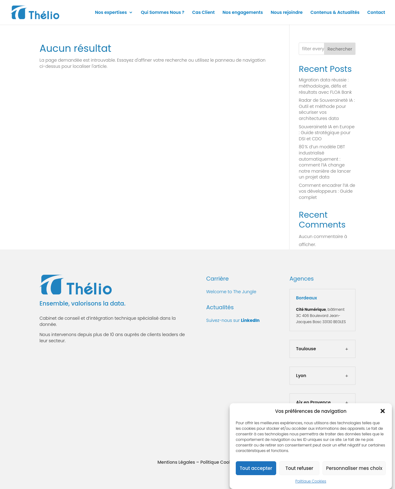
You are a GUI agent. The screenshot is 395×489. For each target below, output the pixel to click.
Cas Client (203, 12)
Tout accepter (256, 470)
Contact (376, 12)
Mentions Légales (176, 462)
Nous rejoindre (287, 12)
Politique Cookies (310, 484)
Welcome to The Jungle (231, 292)
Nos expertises (111, 12)
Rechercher (339, 49)
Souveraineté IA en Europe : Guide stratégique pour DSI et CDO (327, 133)
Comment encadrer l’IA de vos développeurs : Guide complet (327, 191)
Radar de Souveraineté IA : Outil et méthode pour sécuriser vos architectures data (327, 109)
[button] (383, 414)
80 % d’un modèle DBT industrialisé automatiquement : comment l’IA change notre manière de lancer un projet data (325, 162)
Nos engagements (242, 12)
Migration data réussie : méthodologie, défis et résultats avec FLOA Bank (325, 86)
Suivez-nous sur (233, 320)
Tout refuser (299, 470)
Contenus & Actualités (335, 12)
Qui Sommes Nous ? (162, 12)
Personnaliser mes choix (354, 470)
